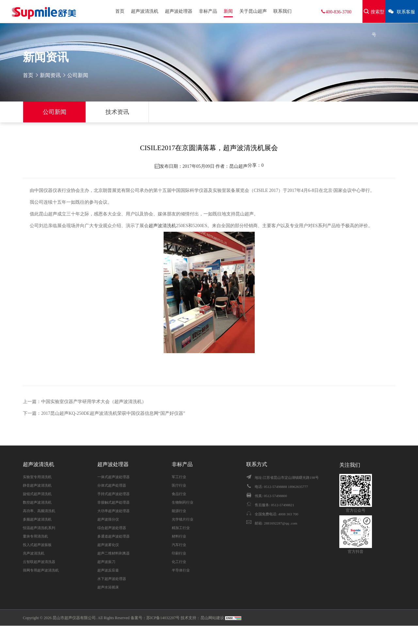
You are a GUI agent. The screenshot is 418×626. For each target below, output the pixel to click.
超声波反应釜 (108, 570)
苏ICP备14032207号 (163, 618)
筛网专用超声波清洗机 (41, 570)
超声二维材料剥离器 (113, 553)
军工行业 (179, 477)
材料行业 (179, 536)
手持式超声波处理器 (113, 494)
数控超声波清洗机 (37, 502)
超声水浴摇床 (108, 587)
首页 (119, 11)
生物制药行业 (182, 502)
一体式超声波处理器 (113, 477)
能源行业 (179, 511)
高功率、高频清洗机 (39, 511)
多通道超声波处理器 (113, 536)
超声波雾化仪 (108, 545)
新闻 (228, 11)
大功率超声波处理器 (113, 511)
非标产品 (208, 11)
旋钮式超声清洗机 (37, 494)
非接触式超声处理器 (113, 502)
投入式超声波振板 (37, 545)
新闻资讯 (50, 75)
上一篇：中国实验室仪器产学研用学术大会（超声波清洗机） (84, 401)
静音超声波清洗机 (37, 485)
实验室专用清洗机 (37, 477)
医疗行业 (179, 485)
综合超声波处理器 (111, 528)
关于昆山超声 (253, 11)
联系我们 (282, 11)
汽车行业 (179, 545)
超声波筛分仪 (108, 519)
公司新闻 (54, 112)
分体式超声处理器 (111, 485)
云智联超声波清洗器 (39, 562)
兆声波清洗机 (33, 553)
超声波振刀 (106, 562)
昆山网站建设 (213, 618)
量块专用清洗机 (35, 536)
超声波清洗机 (144, 11)
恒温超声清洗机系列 (39, 528)
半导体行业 (181, 570)
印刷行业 (179, 553)
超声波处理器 (178, 11)
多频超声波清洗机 (37, 519)
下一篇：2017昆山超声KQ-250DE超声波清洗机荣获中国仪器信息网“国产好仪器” (104, 413)
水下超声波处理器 (111, 579)
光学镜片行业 (182, 519)
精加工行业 (181, 528)
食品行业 (179, 494)
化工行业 (179, 562)
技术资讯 (117, 112)
